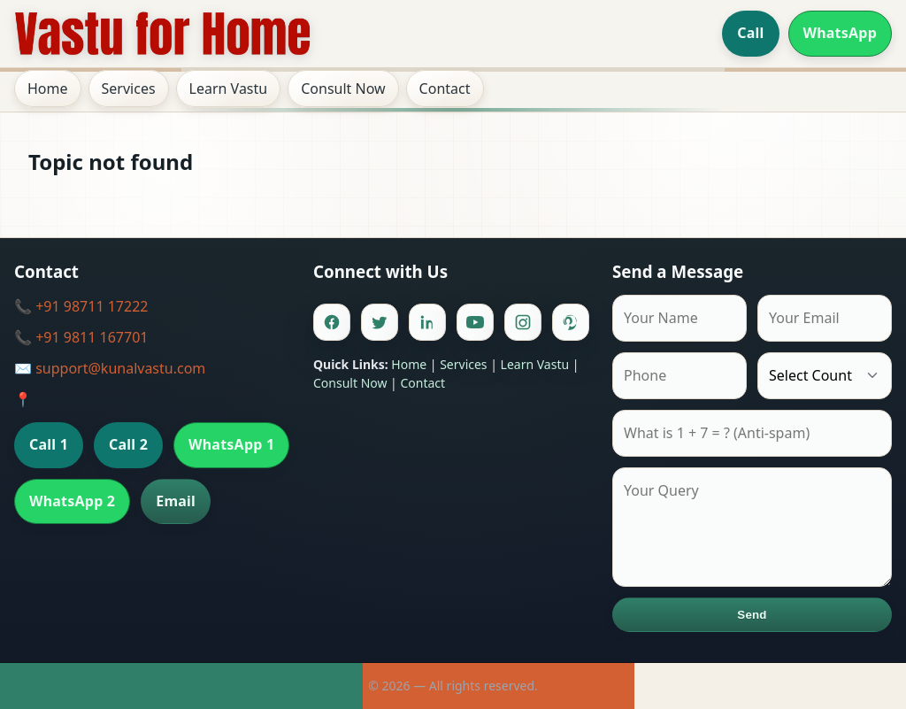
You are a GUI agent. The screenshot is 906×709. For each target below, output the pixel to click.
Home (47, 88)
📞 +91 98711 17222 (81, 306)
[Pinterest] (570, 322)
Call (750, 32)
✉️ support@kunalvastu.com (109, 368)
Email (176, 501)
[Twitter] (379, 322)
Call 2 (128, 444)
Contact (445, 88)
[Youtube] (475, 322)
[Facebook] (331, 322)
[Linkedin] (427, 322)
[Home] (162, 33)
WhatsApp (840, 32)
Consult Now (343, 88)
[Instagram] (522, 322)
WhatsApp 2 (72, 501)
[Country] (824, 375)
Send (751, 614)
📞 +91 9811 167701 (81, 337)
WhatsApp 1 (231, 444)
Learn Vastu (228, 88)
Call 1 (48, 444)
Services (129, 88)
